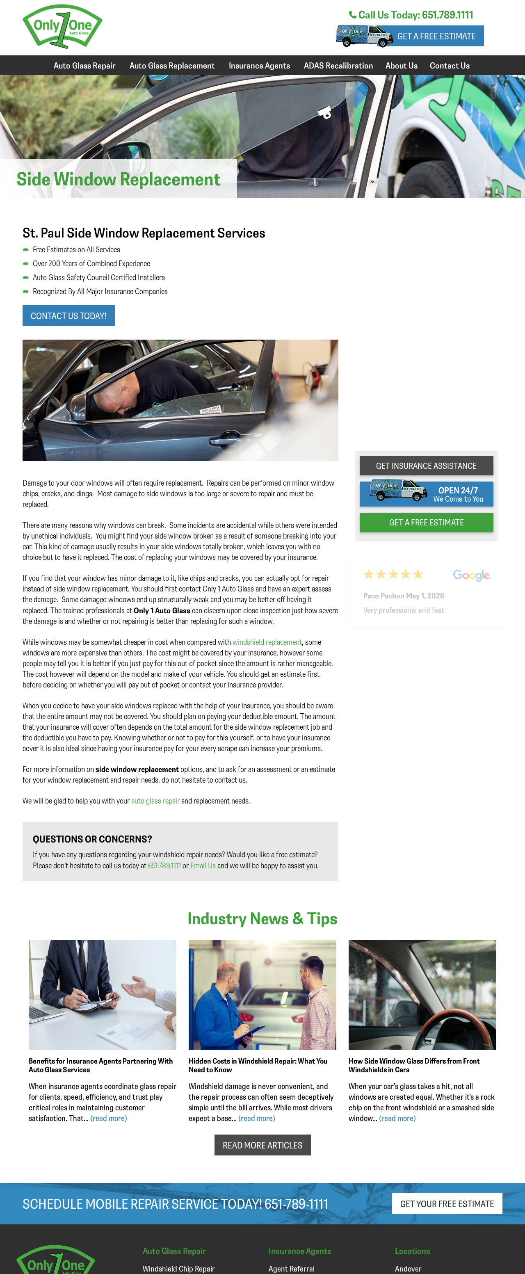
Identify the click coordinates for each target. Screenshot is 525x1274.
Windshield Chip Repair (179, 1268)
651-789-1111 (297, 1203)
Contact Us (450, 65)
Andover (408, 1268)
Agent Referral (292, 1268)
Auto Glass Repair (85, 65)
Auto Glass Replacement (172, 65)
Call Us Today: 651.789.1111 (411, 14)
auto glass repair (155, 800)
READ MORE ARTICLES (263, 1145)
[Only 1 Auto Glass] (63, 46)
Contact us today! (69, 315)
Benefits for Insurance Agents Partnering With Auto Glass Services (101, 1065)
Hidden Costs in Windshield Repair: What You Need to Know (258, 1065)
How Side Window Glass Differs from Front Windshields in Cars (414, 1065)
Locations (412, 1250)
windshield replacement (267, 642)
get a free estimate (426, 522)
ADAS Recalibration (338, 65)
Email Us (203, 865)
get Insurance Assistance (426, 465)
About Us (402, 65)
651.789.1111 (164, 865)
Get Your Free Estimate (447, 1203)
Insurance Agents (259, 65)
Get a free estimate (436, 35)
